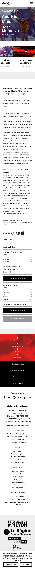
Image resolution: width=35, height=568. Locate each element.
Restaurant (17, 357)
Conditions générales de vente (18, 434)
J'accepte (25, 564)
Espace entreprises (18, 364)
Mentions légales (18, 439)
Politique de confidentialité (18, 437)
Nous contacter (18, 383)
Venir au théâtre (18, 471)
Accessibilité (18, 474)
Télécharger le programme (17, 278)
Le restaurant (18, 479)
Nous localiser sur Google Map (18, 425)
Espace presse (18, 377)
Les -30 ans (18, 459)
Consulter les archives (17, 318)
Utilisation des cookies (18, 442)
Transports (18, 340)
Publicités (18, 505)
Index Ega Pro (18, 487)
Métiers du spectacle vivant (18, 485)
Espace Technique (18, 370)
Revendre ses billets (18, 456)
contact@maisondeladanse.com (20, 421)
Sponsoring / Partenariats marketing (18, 502)
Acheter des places (18, 454)
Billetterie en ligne (18, 476)
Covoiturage (17, 351)
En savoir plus (11, 564)
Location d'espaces (18, 499)
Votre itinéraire (17, 346)
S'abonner (18, 451)
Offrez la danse (18, 462)
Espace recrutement (18, 482)
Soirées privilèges (18, 496)
